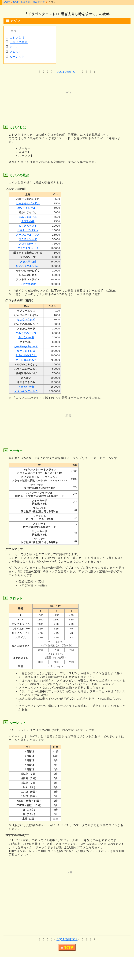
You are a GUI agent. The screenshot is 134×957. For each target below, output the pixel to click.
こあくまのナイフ (26, 333)
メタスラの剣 (28, 261)
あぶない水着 (26, 337)
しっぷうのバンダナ (28, 203)
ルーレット (17, 56)
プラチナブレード (27, 248)
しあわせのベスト (27, 230)
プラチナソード (28, 239)
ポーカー (16, 47)
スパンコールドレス (28, 234)
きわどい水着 (26, 386)
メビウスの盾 (28, 284)
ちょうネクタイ (26, 319)
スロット (16, 51)
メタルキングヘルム (26, 391)
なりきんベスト (28, 225)
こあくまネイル (28, 216)
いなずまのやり (28, 243)
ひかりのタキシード (26, 346)
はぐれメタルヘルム (28, 266)
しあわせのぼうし (26, 355)
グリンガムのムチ (26, 360)
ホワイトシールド (27, 207)
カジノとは (17, 37)
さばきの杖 (27, 221)
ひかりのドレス (26, 350)
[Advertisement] (69, 101)
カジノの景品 (19, 42)
